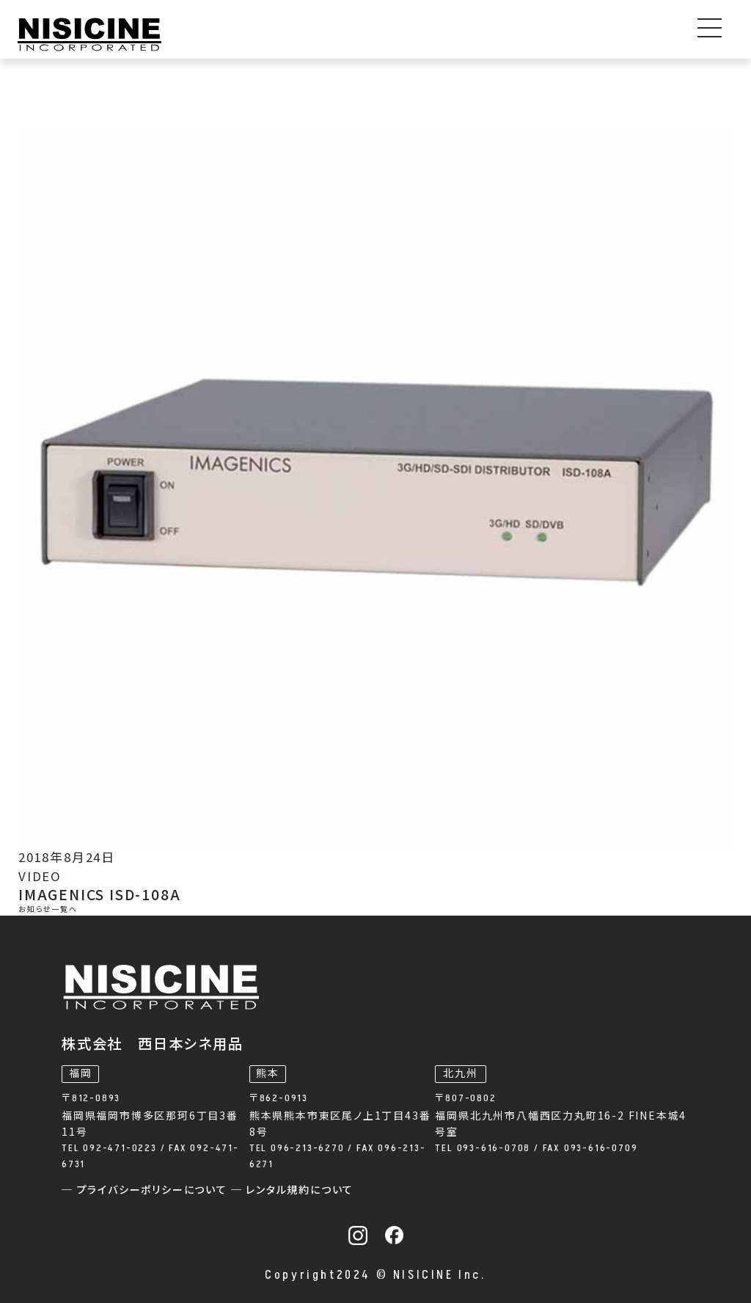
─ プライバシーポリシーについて (146, 1190)
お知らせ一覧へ (48, 910)
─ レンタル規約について (292, 1190)
